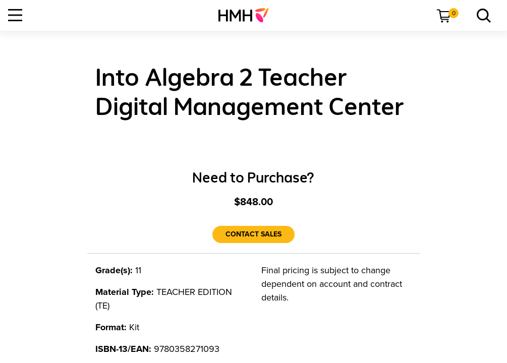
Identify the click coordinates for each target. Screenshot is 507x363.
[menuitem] (247, 15)
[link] (247, 15)
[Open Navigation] (15, 15)
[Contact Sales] (253, 234)
